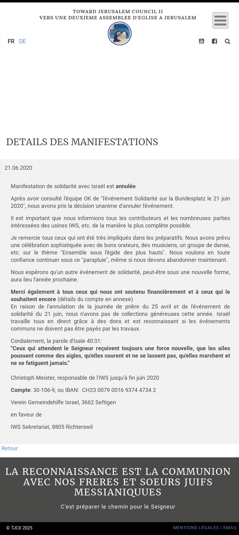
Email (230, 527)
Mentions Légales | (198, 527)
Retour (10, 448)
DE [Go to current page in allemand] (22, 41)
